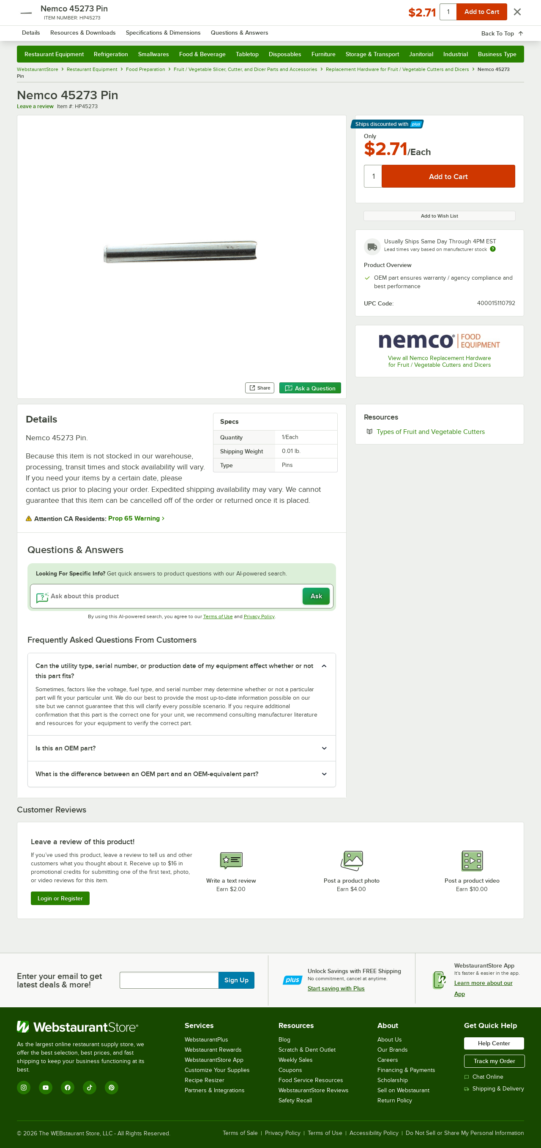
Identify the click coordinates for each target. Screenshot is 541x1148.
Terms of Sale (240, 1133)
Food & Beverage (202, 54)
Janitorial (421, 54)
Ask (316, 596)
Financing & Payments (406, 1070)
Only (370, 136)
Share (259, 387)
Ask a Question (310, 388)
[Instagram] (23, 1087)
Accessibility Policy (374, 1133)
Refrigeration (111, 54)
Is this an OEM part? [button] (66, 748)
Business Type (497, 54)
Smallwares (153, 54)
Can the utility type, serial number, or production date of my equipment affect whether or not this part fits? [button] (174, 671)
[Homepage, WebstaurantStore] (88, 29)
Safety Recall (295, 1100)
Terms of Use (218, 616)
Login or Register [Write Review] (60, 898)
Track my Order (494, 1061)
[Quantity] (373, 176)
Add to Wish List (439, 216)
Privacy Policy (259, 616)
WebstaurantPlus (206, 1039)
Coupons (290, 1070)
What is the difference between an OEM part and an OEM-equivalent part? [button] (147, 774)
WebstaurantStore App (214, 1060)
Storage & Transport (372, 54)
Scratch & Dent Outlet (307, 1050)
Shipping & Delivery (494, 1088)
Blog (284, 1039)
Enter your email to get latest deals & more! (59, 980)
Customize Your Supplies (217, 1070)
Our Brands (392, 1050)
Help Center (494, 1043)
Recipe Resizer (204, 1080)
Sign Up (236, 980)
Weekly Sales (296, 1060)
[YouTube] (45, 1087)
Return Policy (394, 1100)
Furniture (323, 54)
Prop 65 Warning (134, 518)
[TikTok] (89, 1087)
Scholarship (392, 1080)
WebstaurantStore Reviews (314, 1090)
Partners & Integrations (215, 1090)
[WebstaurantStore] (86, 1026)
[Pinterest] (111, 1087)
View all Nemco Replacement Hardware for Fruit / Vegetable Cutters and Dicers (439, 361)
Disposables (285, 54)
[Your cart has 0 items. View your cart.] (511, 29)
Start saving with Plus (336, 988)
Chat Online (483, 1077)
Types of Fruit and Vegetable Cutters (446, 431)
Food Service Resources (311, 1080)
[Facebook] (67, 1087)
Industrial (455, 54)
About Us (389, 1039)
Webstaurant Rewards (213, 1050)
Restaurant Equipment (54, 54)
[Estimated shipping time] (493, 249)
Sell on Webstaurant (403, 1090)
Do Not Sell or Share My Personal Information (465, 1133)
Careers (387, 1060)
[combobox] (259, 29)
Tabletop (247, 54)
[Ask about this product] (181, 596)
